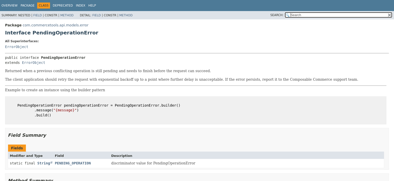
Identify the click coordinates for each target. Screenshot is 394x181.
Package (27, 5)
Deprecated (63, 5)
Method (67, 15)
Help (92, 5)
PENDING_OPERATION (73, 163)
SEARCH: (277, 15)
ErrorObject (16, 47)
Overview (10, 5)
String (43, 163)
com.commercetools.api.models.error (55, 25)
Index (80, 5)
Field (37, 15)
